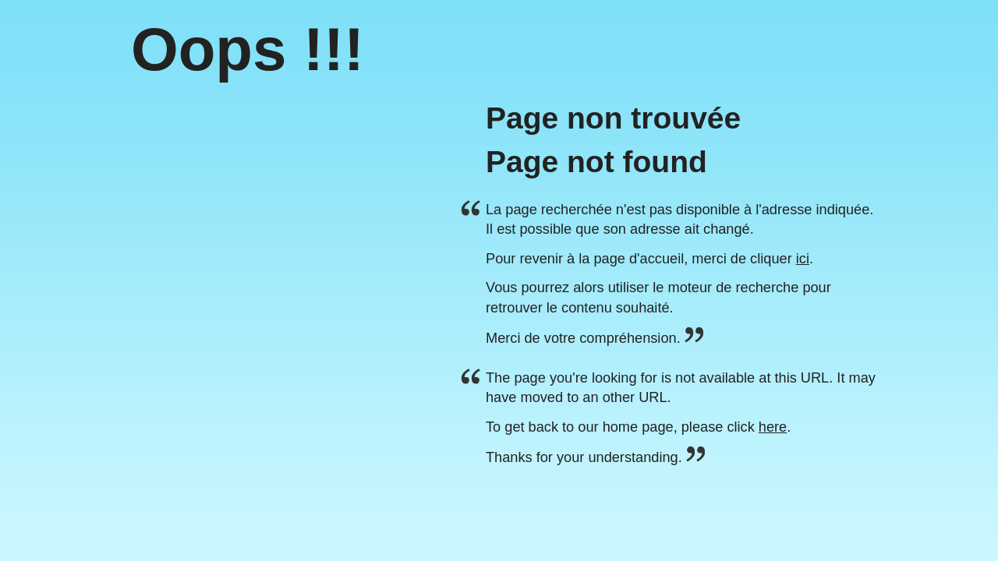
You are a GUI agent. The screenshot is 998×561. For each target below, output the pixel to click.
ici (802, 258)
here (773, 427)
